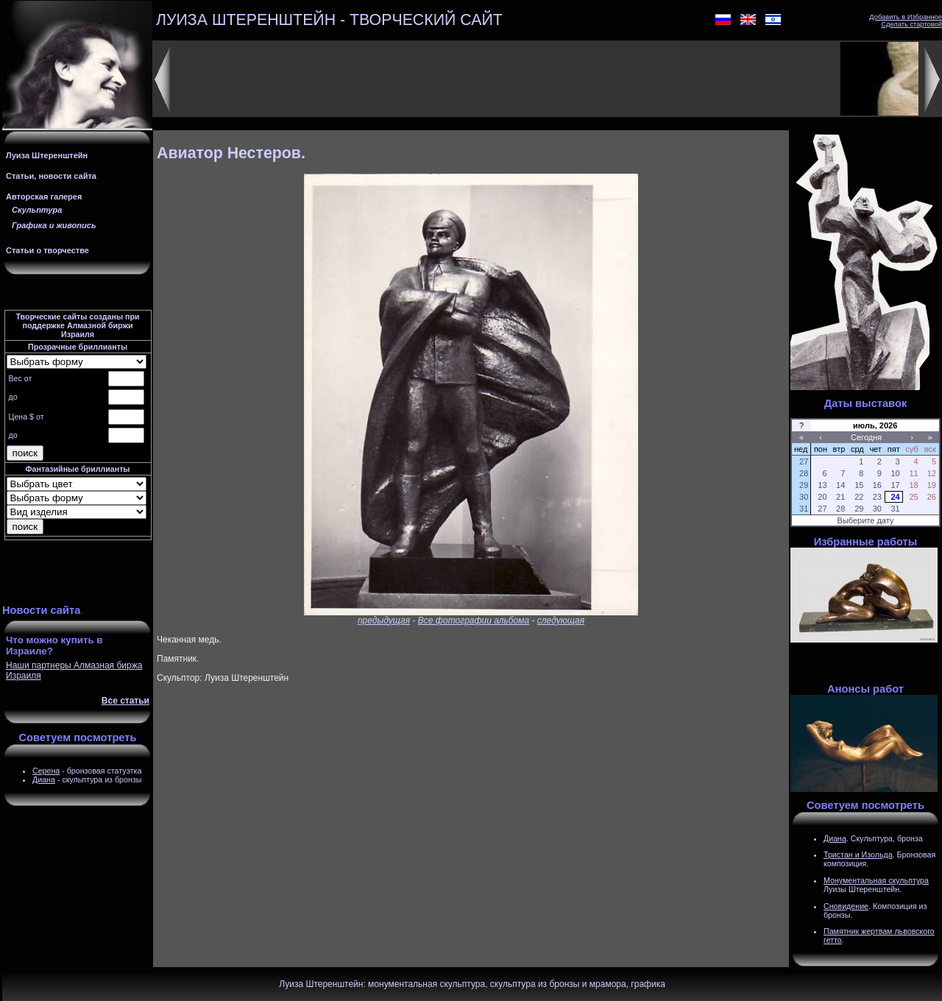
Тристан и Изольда (858, 854)
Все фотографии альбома (473, 620)
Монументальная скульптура (876, 880)
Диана (43, 779)
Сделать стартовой (911, 24)
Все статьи (125, 701)
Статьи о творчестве (47, 250)
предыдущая (384, 620)
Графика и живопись (54, 225)
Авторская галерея (44, 196)
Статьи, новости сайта (51, 175)
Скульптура (37, 209)
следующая (560, 620)
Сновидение (846, 906)
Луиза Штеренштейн (47, 155)
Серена (46, 770)
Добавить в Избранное (905, 17)
